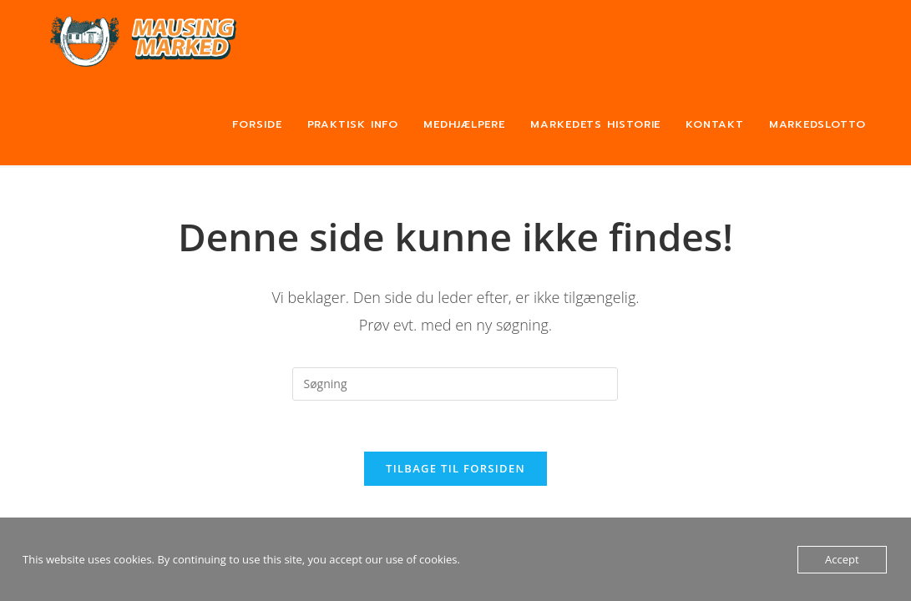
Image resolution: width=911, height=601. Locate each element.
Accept (842, 559)
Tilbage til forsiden (455, 468)
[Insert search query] (455, 384)
